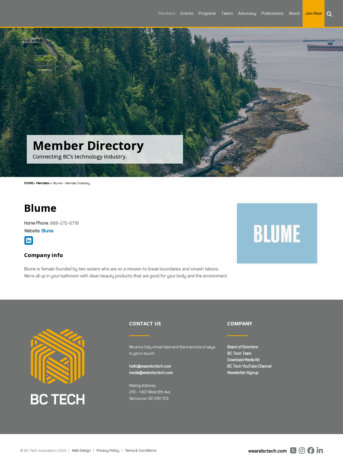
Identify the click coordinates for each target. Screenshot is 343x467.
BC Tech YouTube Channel (249, 366)
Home (28, 183)
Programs (206, 13)
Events (186, 13)
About (293, 13)
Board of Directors (242, 347)
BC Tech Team (239, 353)
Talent (226, 13)
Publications (271, 13)
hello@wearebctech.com (150, 366)
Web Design (81, 450)
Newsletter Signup (242, 373)
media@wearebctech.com (151, 373)
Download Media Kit (243, 360)
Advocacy (246, 13)
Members (165, 13)
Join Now (312, 13)
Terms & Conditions (140, 450)
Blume (47, 231)
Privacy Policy (107, 450)
